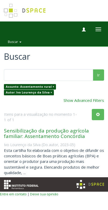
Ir (98, 75)
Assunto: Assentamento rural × (30, 87)
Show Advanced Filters (84, 100)
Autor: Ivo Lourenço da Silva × (29, 92)
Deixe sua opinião (44, 194)
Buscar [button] (14, 42)
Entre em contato (13, 194)
